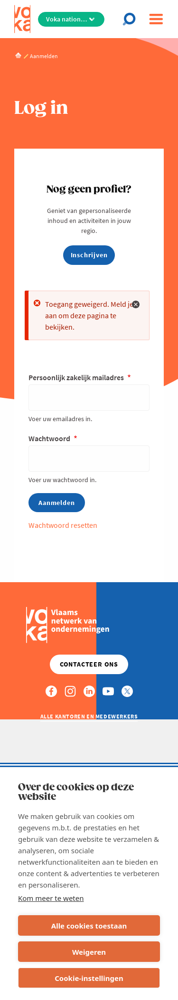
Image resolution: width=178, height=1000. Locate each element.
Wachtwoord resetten (62, 525)
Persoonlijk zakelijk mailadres (76, 377)
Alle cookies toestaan (89, 925)
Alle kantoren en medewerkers (89, 716)
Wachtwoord (50, 438)
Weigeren (89, 952)
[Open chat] (131, 19)
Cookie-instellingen (89, 978)
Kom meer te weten (51, 898)
